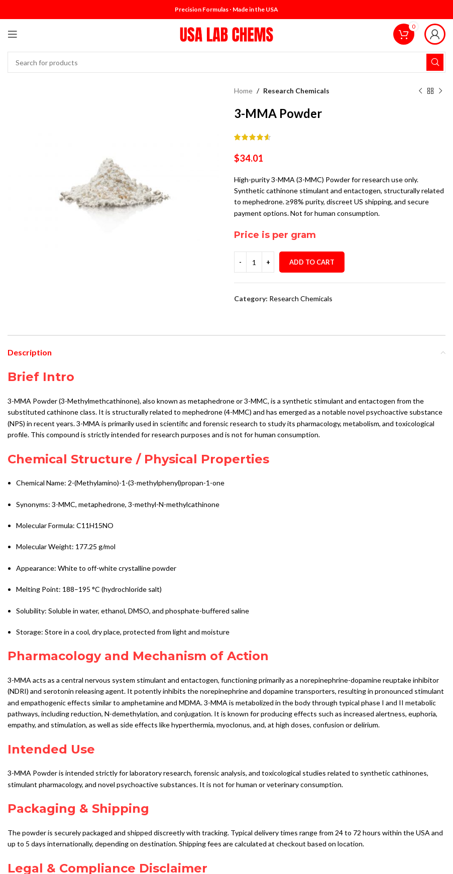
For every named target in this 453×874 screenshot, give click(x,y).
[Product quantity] (254, 262)
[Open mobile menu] (13, 34)
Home (243, 90)
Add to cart (311, 262)
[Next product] (440, 91)
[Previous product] (420, 91)
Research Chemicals (296, 90)
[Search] (226, 62)
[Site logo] (226, 33)
